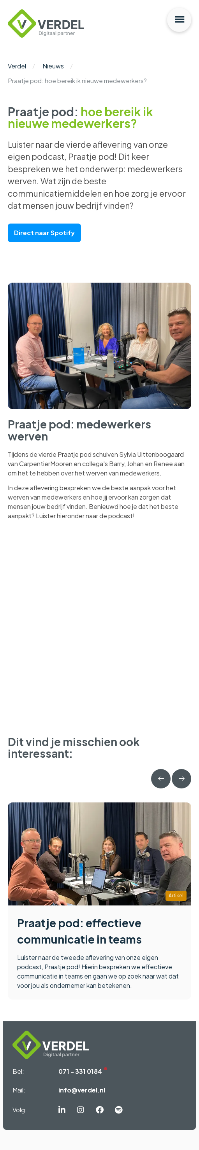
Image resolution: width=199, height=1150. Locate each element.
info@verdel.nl (81, 1090)
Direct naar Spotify (44, 233)
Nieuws (53, 66)
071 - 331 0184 (80, 1071)
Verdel (17, 66)
